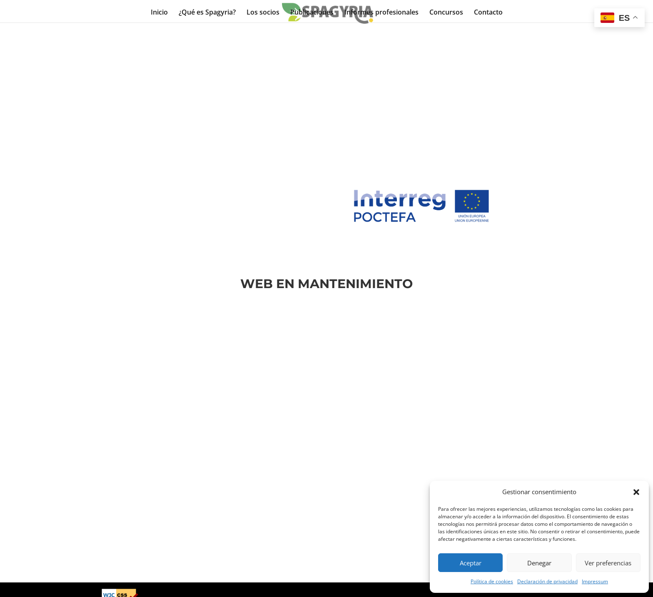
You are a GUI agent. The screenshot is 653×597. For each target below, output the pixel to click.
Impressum (595, 581)
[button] (636, 492)
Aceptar (470, 563)
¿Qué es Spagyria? (207, 12)
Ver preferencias (608, 563)
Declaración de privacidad (547, 581)
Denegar (539, 563)
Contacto (488, 12)
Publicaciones (312, 12)
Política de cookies (492, 581)
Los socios (263, 12)
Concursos (446, 12)
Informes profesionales (381, 12)
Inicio (159, 12)
